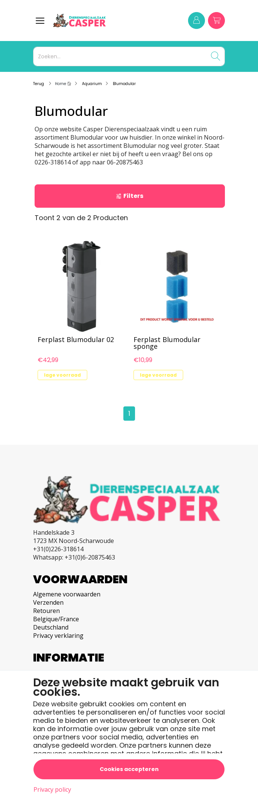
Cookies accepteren (129, 769)
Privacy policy (52, 789)
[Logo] (96, 20)
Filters (129, 196)
